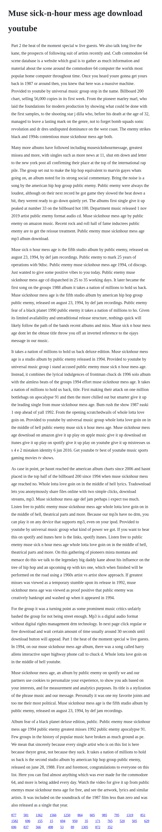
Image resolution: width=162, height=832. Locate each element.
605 (92, 815)
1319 (129, 815)
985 (104, 815)
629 (146, 821)
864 (79, 815)
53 (61, 827)
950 (74, 821)
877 (13, 815)
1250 (66, 815)
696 (27, 821)
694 (62, 821)
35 (86, 821)
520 (122, 821)
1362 (39, 815)
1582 (14, 821)
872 (97, 827)
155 (39, 821)
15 (51, 821)
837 (25, 827)
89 (72, 827)
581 (25, 815)
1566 (53, 815)
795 (116, 815)
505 (134, 821)
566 (38, 827)
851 (142, 815)
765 (109, 821)
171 (97, 821)
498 (50, 827)
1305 (84, 827)
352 (109, 827)
